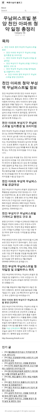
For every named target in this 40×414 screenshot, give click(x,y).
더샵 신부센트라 (13, 328)
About (3, 8)
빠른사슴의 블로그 (14, 3)
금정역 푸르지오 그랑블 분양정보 (22, 363)
